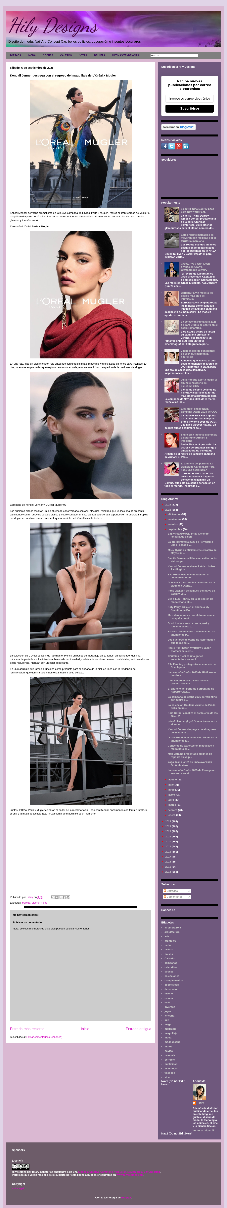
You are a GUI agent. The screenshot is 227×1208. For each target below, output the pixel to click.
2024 (168, 821)
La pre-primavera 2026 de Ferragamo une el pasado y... (190, 543)
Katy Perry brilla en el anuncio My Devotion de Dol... (188, 608)
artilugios (170, 940)
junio (171, 789)
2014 (168, 871)
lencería (169, 1015)
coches (168, 971)
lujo (166, 1020)
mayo (172, 794)
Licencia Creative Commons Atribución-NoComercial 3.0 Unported (119, 1171)
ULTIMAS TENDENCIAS (125, 55)
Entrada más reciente (27, 1029)
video (167, 1077)
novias (168, 1050)
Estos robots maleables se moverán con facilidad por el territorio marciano (198, 237)
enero (172, 815)
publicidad (170, 1064)
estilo (167, 1002)
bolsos (168, 954)
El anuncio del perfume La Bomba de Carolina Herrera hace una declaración (197, 466)
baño (167, 945)
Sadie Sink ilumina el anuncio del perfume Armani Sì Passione (199, 437)
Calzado (169, 958)
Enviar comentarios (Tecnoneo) (44, 1036)
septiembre (175, 529)
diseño (35, 902)
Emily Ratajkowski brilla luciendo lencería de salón (188, 535)
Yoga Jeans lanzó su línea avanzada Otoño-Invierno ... (190, 764)
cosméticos (171, 984)
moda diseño (172, 1041)
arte (166, 936)
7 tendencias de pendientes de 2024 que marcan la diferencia (198, 353)
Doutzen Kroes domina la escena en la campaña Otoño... (191, 584)
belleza (26, 902)
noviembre (175, 519)
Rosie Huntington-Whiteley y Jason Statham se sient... (189, 649)
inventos (169, 1006)
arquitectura (171, 931)
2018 (168, 851)
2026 (168, 504)
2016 (168, 861)
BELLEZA (99, 55)
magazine (170, 1028)
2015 (168, 866)
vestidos (169, 1072)
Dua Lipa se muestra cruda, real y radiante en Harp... (188, 625)
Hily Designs (52, 25)
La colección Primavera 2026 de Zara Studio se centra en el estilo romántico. (199, 324)
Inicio (85, 1029)
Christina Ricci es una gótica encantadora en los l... (185, 658)
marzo (172, 804)
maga (167, 1024)
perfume (169, 1059)
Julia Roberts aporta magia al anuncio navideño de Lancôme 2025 (199, 382)
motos (168, 1046)
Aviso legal (18, 1188)
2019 (168, 846)
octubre (173, 524)
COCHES (48, 55)
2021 (168, 836)
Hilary (200, 1102)
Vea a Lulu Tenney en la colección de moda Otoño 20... (190, 600)
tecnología (170, 1068)
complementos (173, 980)
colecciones (171, 975)
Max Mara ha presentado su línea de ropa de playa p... (190, 755)
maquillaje (170, 1033)
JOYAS (83, 55)
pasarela (169, 1055)
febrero (173, 810)
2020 (168, 841)
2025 (168, 509)
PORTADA (15, 55)
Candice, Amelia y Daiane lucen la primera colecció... (188, 682)
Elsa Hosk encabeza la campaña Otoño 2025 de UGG (199, 410)
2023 (168, 826)
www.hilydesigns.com (129, 1174)
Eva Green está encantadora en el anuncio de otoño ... (188, 576)
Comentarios (173, 896)
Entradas (171, 890)
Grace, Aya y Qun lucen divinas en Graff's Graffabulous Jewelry (195, 266)
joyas (167, 1011)
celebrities (170, 967)
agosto (173, 779)
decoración (171, 989)
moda (44, 902)
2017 (168, 856)
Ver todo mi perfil (203, 1130)
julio (171, 784)
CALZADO (66, 55)
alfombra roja (172, 927)
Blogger (126, 1197)
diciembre (174, 514)
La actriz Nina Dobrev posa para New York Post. (197, 210)
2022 (168, 831)
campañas (170, 962)
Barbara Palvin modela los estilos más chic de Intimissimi (197, 295)
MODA (32, 55)
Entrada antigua (138, 1029)
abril (171, 799)
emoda (168, 998)
